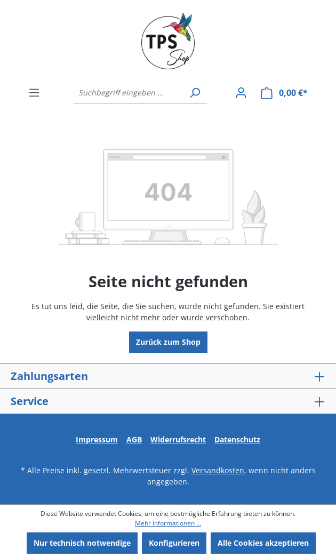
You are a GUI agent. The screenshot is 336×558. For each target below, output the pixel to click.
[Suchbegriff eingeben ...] (128, 92)
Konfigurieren (174, 543)
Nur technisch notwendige (82, 543)
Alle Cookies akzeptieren (263, 543)
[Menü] (34, 92)
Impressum (97, 439)
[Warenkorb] (284, 93)
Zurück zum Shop (168, 342)
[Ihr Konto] (241, 92)
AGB (134, 439)
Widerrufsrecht (178, 439)
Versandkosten (217, 470)
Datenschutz (237, 439)
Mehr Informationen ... (168, 523)
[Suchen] (194, 92)
